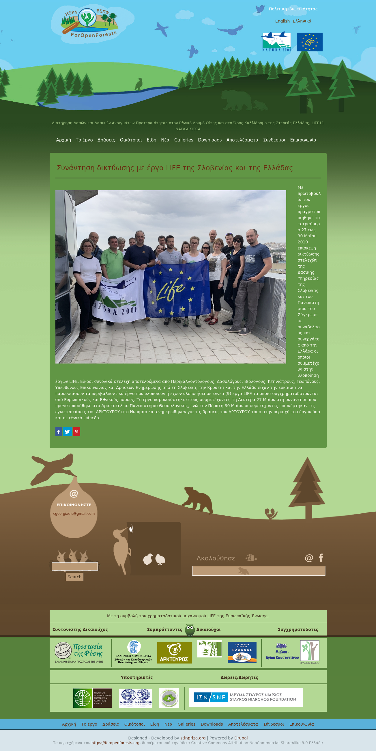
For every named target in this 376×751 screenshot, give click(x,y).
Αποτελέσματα (242, 140)
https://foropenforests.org (115, 743)
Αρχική (63, 140)
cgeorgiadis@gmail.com (74, 514)
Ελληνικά (302, 21)
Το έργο (84, 140)
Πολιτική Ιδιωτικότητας (293, 9)
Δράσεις (106, 140)
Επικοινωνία (303, 140)
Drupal (241, 738)
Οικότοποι (131, 140)
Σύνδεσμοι (274, 140)
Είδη (151, 140)
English (282, 21)
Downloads (210, 140)
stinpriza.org (192, 738)
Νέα (165, 140)
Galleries (183, 140)
